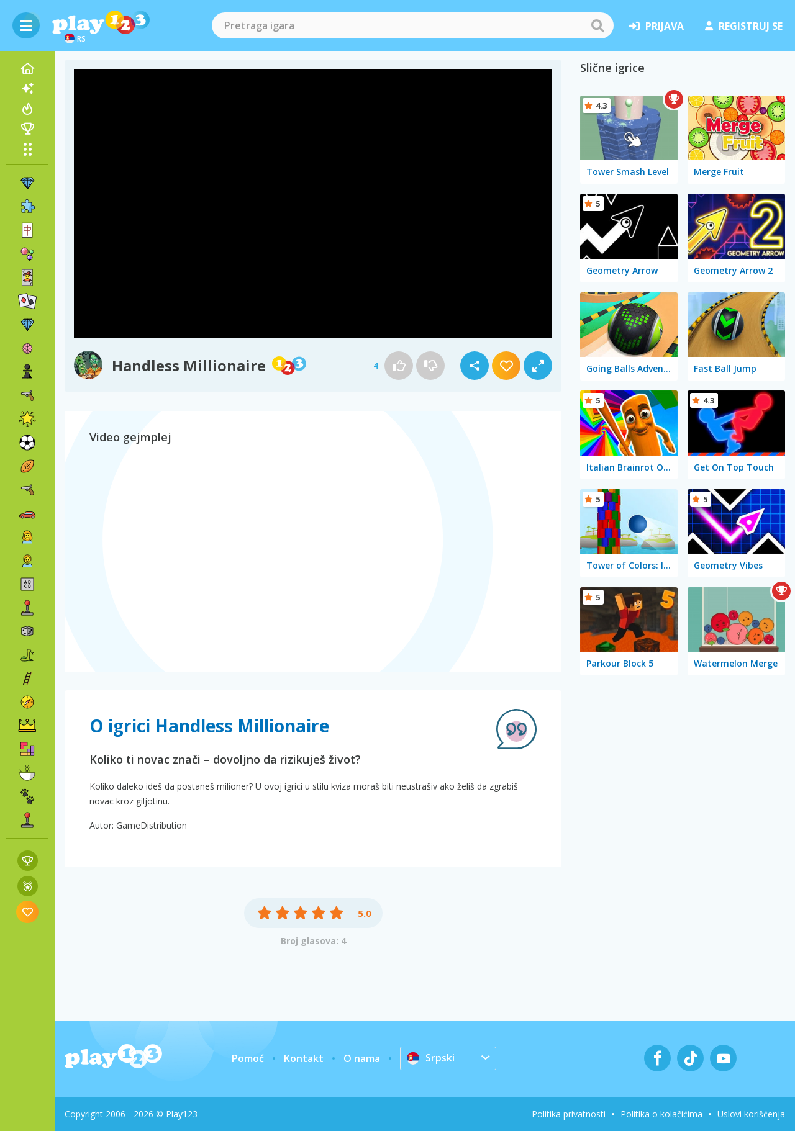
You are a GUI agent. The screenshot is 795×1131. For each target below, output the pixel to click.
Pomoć (248, 1058)
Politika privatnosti (569, 1114)
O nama (361, 1058)
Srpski (431, 1058)
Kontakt (304, 1058)
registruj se (744, 26)
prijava (656, 26)
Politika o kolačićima (661, 1114)
